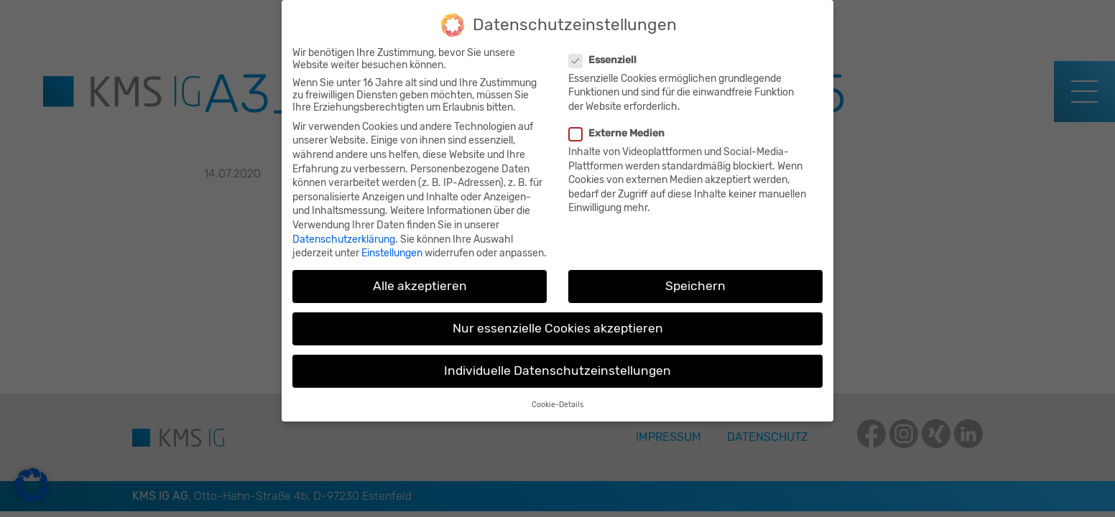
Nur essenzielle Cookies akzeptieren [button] (558, 319)
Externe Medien (618, 124)
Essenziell (604, 51)
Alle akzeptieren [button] (420, 277)
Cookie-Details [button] (557, 396)
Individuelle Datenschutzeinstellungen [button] (557, 362)
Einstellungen (391, 244)
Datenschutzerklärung (343, 231)
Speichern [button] (695, 277)
